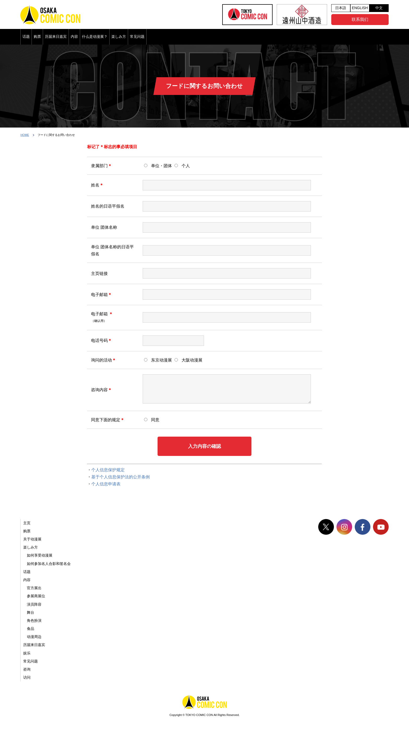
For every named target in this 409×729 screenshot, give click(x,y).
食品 (30, 628)
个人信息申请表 (106, 484)
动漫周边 (34, 637)
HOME (24, 134)
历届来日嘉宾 (56, 36)
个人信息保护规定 (108, 470)
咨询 (27, 669)
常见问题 (137, 36)
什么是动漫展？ (94, 36)
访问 (27, 677)
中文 (379, 8)
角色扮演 (34, 620)
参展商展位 (36, 596)
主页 (27, 523)
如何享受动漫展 (39, 555)
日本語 (340, 8)
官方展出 (34, 588)
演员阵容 (34, 604)
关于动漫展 (32, 539)
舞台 (30, 612)
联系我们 (360, 19)
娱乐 (27, 653)
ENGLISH (360, 8)
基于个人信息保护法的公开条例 (120, 477)
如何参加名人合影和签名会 (49, 564)
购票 (37, 36)
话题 (26, 36)
